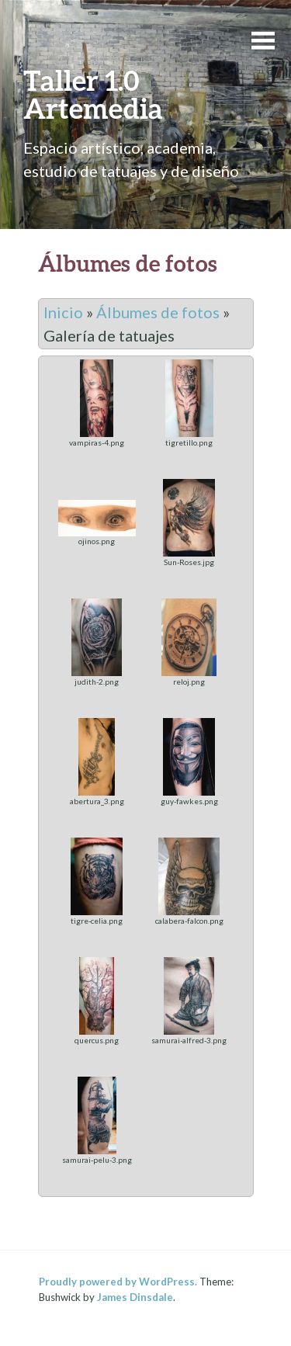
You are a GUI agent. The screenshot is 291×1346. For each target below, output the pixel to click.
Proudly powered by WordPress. (118, 1281)
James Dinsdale (135, 1297)
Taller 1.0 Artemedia (93, 94)
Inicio (63, 312)
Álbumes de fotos (158, 312)
